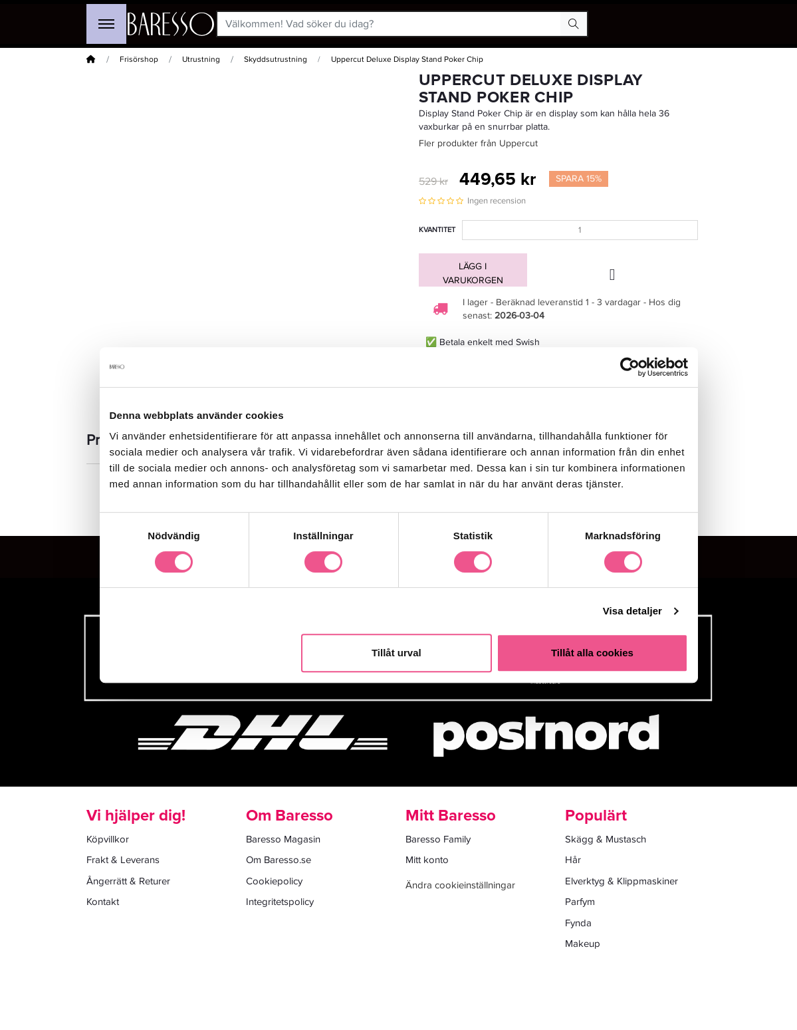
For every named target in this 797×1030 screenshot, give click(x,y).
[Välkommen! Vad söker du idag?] (389, 24)
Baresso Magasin (283, 839)
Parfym (580, 902)
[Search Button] (573, 24)
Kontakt (102, 902)
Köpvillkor (107, 839)
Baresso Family (438, 839)
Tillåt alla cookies (592, 652)
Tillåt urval (396, 652)
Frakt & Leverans (123, 860)
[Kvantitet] (580, 230)
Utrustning (201, 59)
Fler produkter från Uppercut (478, 143)
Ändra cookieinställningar (460, 885)
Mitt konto (427, 860)
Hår (573, 860)
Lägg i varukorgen (473, 273)
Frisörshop (139, 59)
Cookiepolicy (274, 881)
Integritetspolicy (280, 902)
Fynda (578, 923)
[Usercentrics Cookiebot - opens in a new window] (630, 367)
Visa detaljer (632, 610)
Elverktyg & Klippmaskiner (621, 881)
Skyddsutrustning (275, 59)
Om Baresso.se (278, 860)
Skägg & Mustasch (605, 839)
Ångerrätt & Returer (128, 881)
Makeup (582, 944)
